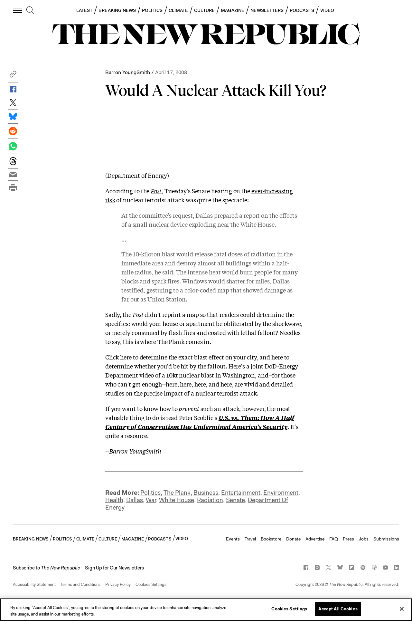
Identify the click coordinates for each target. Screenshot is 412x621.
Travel (250, 539)
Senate (235, 500)
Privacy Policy (118, 584)
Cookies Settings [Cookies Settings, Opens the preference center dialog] (289, 609)
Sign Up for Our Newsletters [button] (114, 568)
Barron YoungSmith (127, 72)
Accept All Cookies (337, 609)
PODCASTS (302, 10)
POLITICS (152, 10)
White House (176, 500)
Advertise (314, 539)
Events (233, 539)
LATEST (84, 10)
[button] (13, 75)
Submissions (386, 539)
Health (114, 500)
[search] (30, 10)
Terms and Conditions (80, 584)
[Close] (402, 609)
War (151, 500)
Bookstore (271, 539)
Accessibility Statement (34, 584)
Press (348, 539)
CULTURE (204, 10)
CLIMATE (178, 10)
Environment (280, 493)
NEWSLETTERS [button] (267, 10)
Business (205, 493)
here (126, 357)
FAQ (333, 539)
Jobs (364, 539)
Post (156, 190)
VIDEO (327, 10)
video (146, 375)
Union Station (166, 299)
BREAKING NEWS (117, 10)
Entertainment (240, 493)
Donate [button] (293, 539)
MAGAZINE (233, 10)
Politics (150, 493)
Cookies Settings (151, 584)
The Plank (177, 493)
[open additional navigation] (18, 10)
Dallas (134, 500)
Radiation (210, 500)
